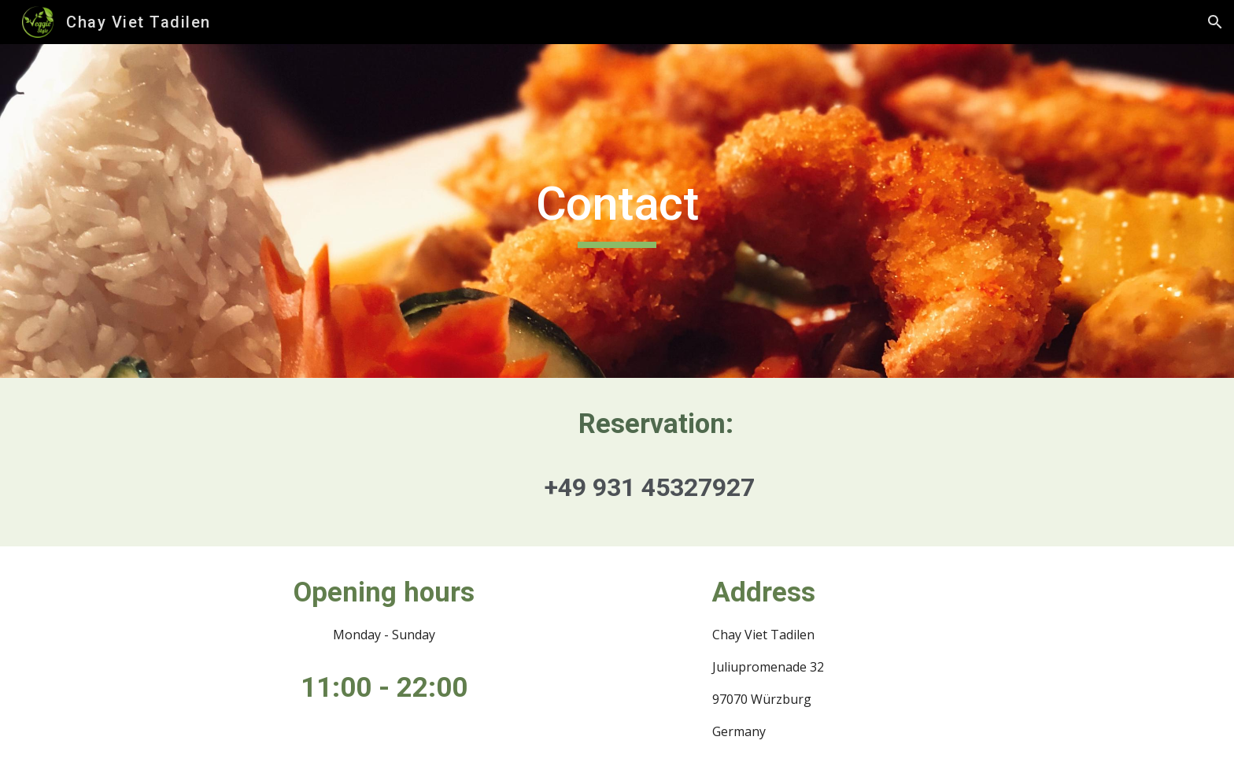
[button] (1215, 22)
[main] (617, 211)
